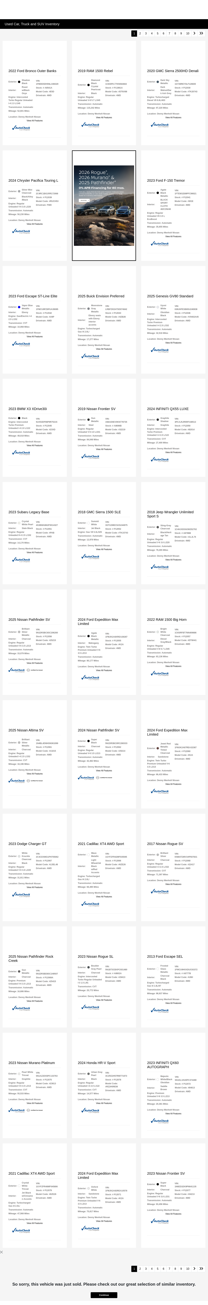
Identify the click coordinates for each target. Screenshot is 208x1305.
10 (187, 33)
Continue (104, 1295)
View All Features (35, 120)
